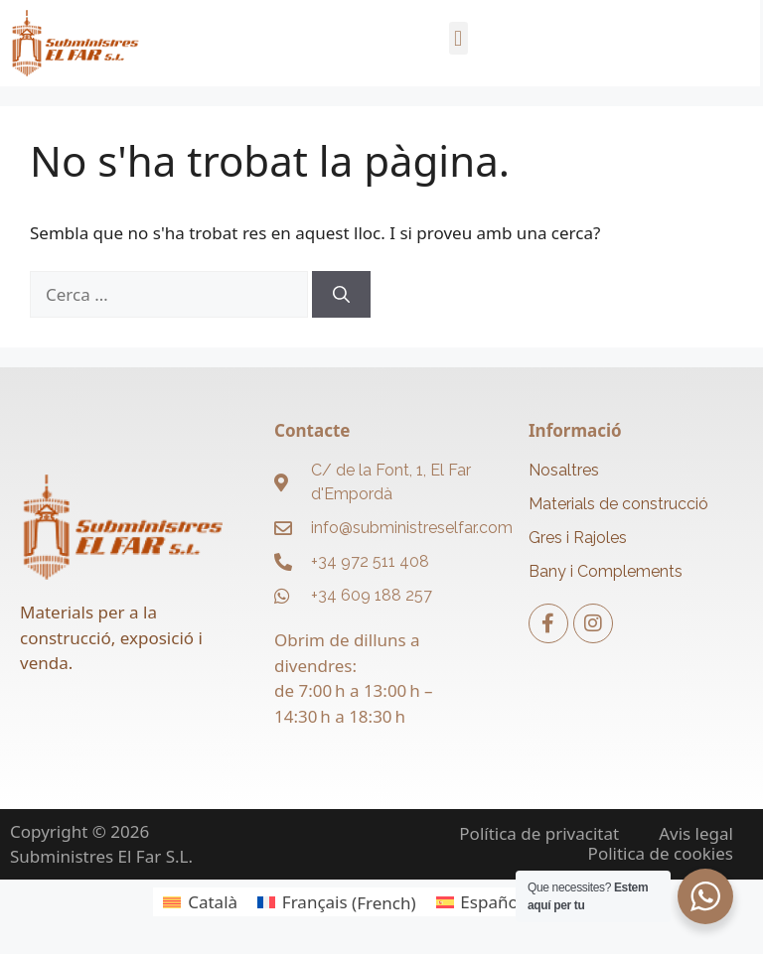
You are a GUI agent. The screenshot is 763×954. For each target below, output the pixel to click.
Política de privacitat (539, 834)
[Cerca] (341, 295)
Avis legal (696, 834)
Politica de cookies (660, 854)
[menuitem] (200, 902)
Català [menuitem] (212, 901)
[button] (458, 38)
